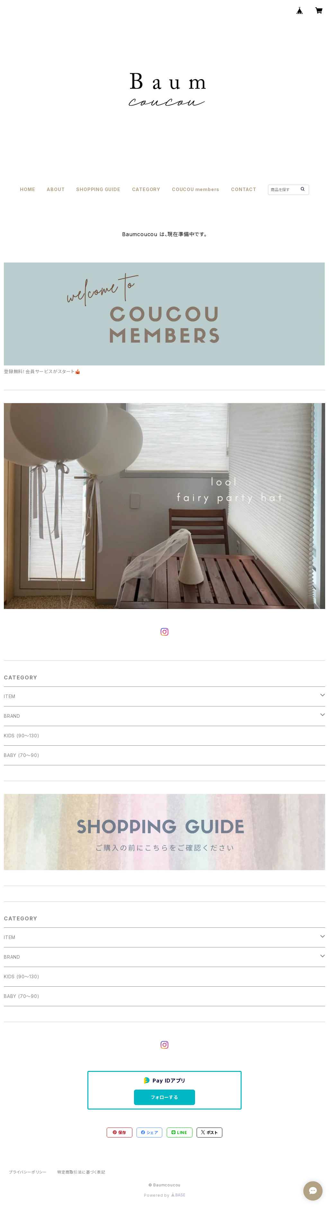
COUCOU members (195, 189)
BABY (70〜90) (22, 755)
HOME (27, 189)
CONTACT (243, 189)
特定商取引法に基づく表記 (81, 1172)
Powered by (164, 1195)
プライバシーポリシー (28, 1172)
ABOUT (56, 189)
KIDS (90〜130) (21, 735)
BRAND (12, 716)
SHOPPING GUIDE (98, 189)
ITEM (9, 696)
